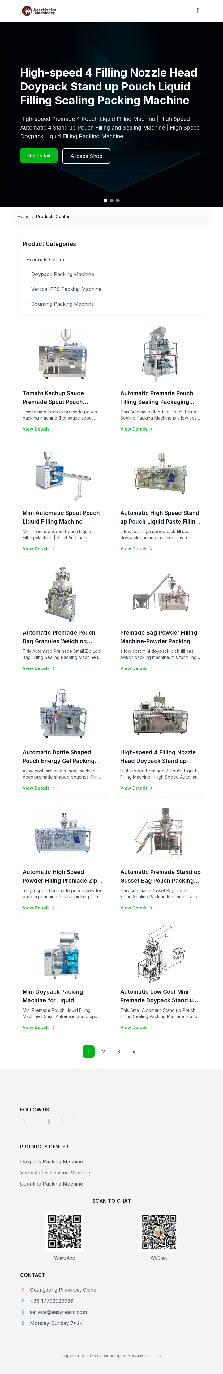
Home (24, 216)
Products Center (45, 259)
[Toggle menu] (198, 11)
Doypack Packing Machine (62, 274)
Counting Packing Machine (62, 304)
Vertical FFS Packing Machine (66, 289)
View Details (39, 429)
